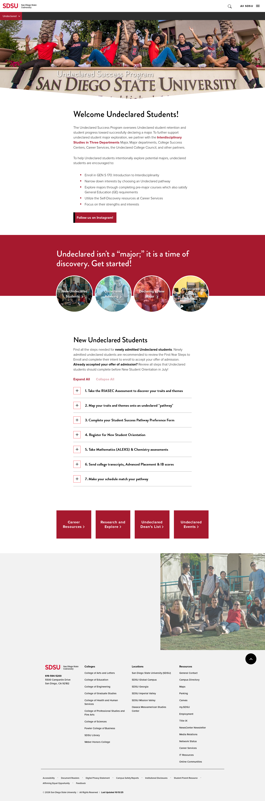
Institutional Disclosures (156, 777)
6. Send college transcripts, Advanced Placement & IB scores (123, 464)
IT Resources (186, 755)
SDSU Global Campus (144, 679)
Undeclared (10, 16)
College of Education (96, 679)
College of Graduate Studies (100, 693)
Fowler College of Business (100, 728)
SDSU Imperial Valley (144, 693)
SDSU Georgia (140, 686)
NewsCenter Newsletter (192, 727)
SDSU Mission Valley (143, 700)
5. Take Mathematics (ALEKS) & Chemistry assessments (120, 449)
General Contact (188, 673)
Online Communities (190, 761)
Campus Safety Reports (127, 777)
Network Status (188, 741)
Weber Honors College (97, 742)
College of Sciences (96, 721)
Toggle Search (230, 6)
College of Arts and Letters (100, 673)
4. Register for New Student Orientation (109, 434)
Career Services (188, 748)
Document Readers (70, 777)
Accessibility (49, 777)
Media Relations (188, 734)
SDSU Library (92, 735)
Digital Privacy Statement (98, 777)
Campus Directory (189, 679)
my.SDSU (184, 707)
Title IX (183, 720)
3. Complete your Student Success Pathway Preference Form (123, 420)
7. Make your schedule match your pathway (110, 479)
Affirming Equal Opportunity (56, 783)
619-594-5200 (53, 676)
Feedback (81, 783)
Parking (183, 693)
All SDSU (250, 6)
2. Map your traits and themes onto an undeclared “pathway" (123, 405)
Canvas (183, 700)
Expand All (81, 379)
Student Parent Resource (186, 777)
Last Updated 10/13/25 (112, 792)
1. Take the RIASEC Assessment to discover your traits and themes (128, 390)
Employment (186, 714)
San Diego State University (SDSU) (151, 673)
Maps (182, 686)
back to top (250, 658)
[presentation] (89, 666)
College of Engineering (97, 686)
